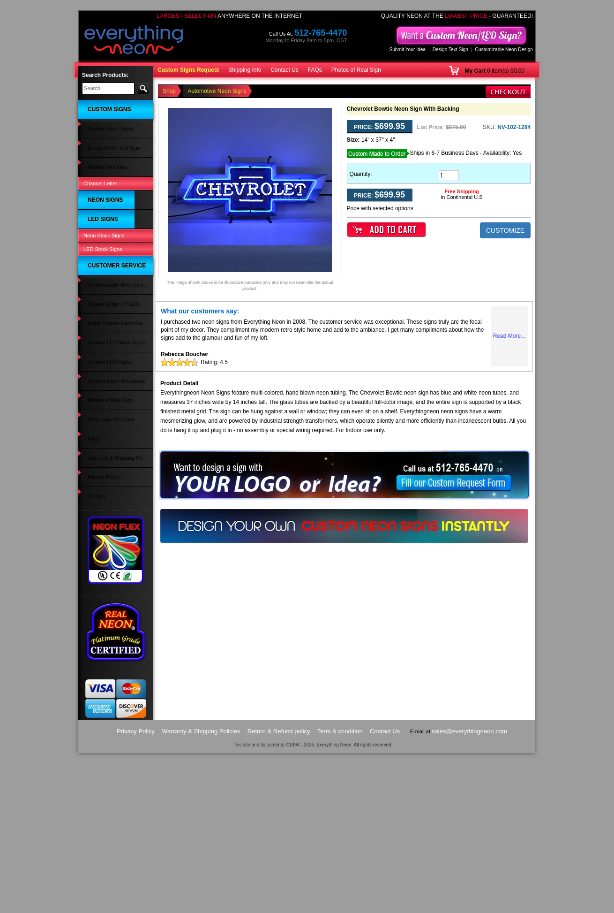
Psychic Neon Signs (106, 209)
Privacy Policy (99, 652)
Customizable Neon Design (504, 49)
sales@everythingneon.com (469, 891)
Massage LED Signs (106, 389)
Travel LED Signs (103, 468)
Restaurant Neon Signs (109, 199)
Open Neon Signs (103, 172)
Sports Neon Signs (104, 301)
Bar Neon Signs (101, 190)
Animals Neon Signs (106, 283)
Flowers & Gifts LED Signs (113, 379)
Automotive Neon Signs (110, 181)
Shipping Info (244, 70)
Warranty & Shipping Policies (116, 643)
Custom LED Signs (105, 496)
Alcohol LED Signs (104, 370)
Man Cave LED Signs (107, 352)
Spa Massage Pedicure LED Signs (115, 455)
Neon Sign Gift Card (106, 624)
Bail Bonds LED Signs (108, 477)
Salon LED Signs (102, 361)
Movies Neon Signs (105, 246)
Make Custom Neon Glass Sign (113, 574)
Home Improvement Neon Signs (112, 314)
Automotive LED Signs (109, 398)
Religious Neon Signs (107, 264)
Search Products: (105, 75)
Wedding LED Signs (106, 424)
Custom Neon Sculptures (111, 606)
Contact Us (284, 70)
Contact (92, 661)
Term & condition (340, 891)
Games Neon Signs (105, 218)
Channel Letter (100, 146)
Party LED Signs (102, 433)
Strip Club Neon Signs (108, 255)
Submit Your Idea (407, 49)
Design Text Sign (450, 49)
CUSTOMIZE (505, 230)
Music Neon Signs (104, 273)
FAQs (315, 70)
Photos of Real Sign (356, 70)
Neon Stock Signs (103, 515)
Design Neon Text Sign (109, 126)
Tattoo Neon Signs (104, 236)
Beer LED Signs (101, 486)
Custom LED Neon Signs (111, 587)
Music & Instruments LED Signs (112, 411)
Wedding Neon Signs (107, 327)
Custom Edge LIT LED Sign (114, 561)
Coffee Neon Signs (104, 227)
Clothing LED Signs (105, 442)
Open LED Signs (102, 505)
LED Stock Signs (102, 526)
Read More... (509, 336)
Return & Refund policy (278, 891)
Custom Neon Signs (106, 117)
